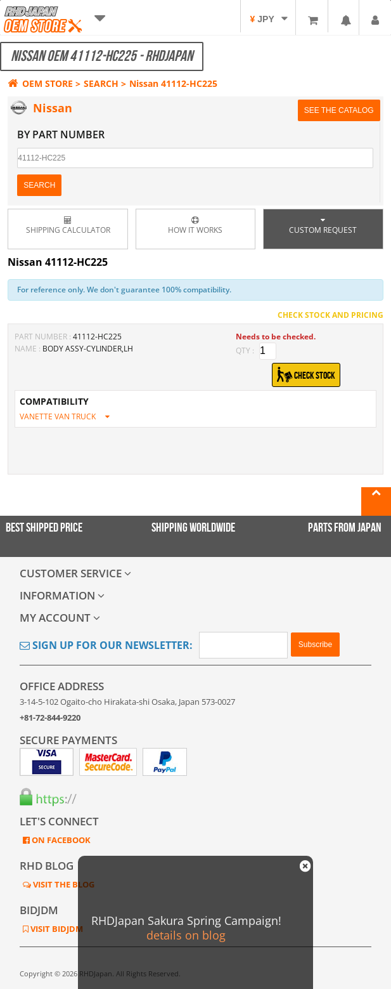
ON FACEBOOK (60, 840)
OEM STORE (40, 83)
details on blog (186, 935)
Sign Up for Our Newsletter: (106, 645)
